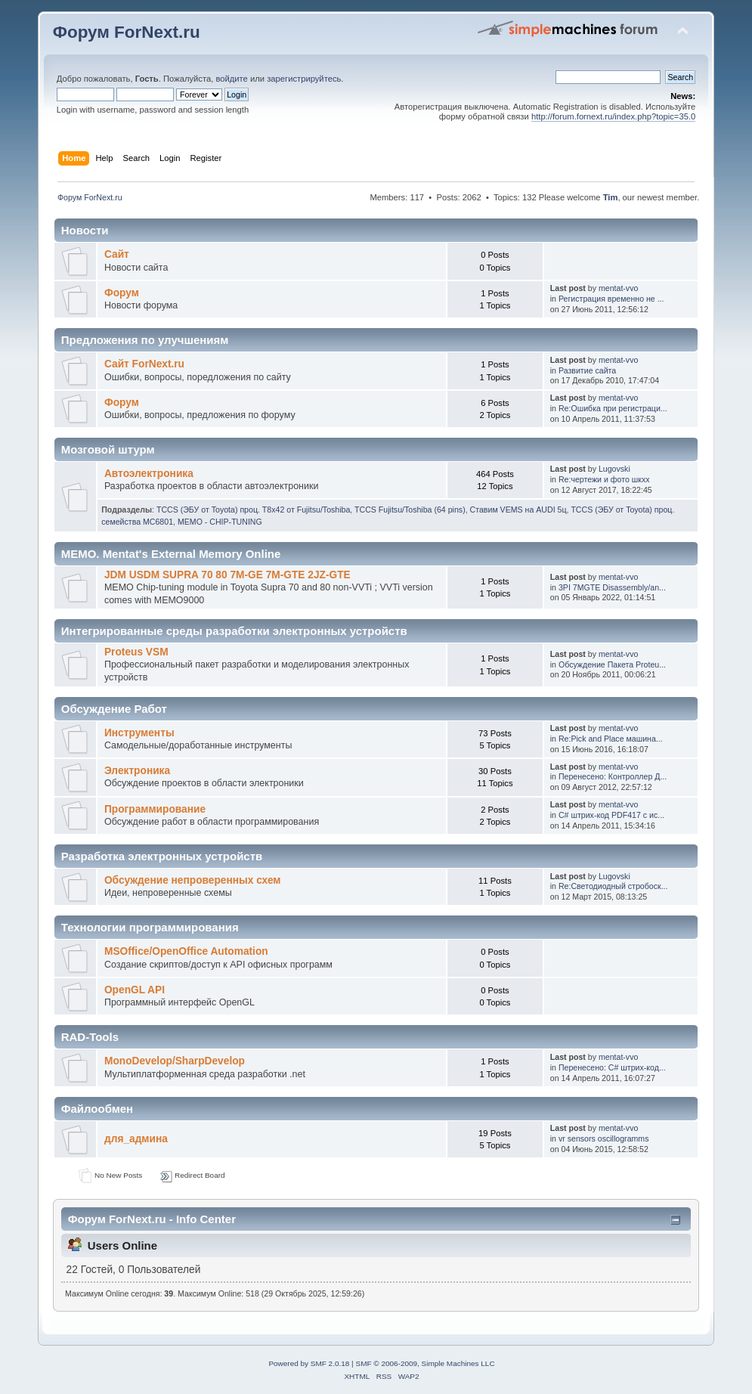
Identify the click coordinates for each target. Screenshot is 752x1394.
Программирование (155, 809)
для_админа (136, 1139)
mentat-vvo (618, 288)
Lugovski (614, 468)
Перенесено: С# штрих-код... (612, 1067)
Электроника (137, 770)
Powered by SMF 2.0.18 (308, 1363)
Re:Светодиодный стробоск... (613, 886)
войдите (231, 78)
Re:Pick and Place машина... (611, 738)
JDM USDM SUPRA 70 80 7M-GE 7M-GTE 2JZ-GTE (227, 575)
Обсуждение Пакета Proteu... (612, 664)
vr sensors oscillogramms (604, 1138)
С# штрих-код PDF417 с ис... (611, 814)
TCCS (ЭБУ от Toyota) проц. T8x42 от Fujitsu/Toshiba (253, 509)
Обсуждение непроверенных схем (192, 880)
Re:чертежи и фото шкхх (604, 479)
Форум (121, 293)
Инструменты (139, 733)
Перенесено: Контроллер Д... (613, 776)
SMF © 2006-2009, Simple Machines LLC (424, 1363)
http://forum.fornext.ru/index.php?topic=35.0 (613, 116)
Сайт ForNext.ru (144, 364)
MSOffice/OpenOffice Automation (186, 951)
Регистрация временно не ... (611, 298)
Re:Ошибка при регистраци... (613, 408)
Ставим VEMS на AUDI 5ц (518, 509)
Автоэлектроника (148, 473)
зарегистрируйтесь (304, 78)
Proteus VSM (136, 652)
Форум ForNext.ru (126, 32)
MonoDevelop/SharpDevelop (174, 1061)
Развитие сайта (587, 370)
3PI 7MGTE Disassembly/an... (612, 587)
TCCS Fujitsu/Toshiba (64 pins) (410, 509)
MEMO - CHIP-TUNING (220, 521)
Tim (610, 197)
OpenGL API (134, 990)
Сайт (116, 254)
